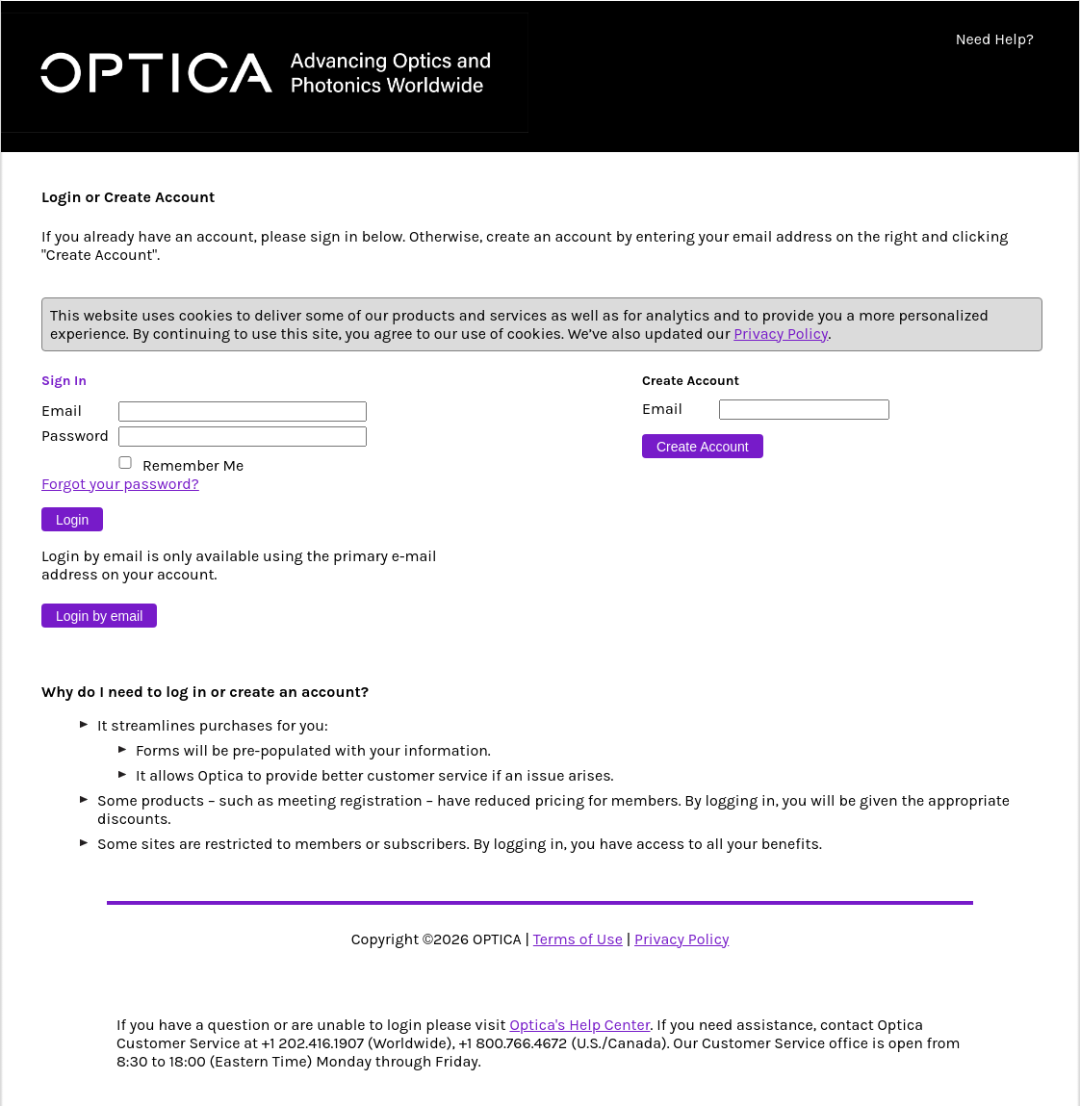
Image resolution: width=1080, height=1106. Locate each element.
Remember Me (193, 465)
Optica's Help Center (579, 1025)
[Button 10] (99, 616)
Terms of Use (578, 939)
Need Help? (995, 39)
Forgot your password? (120, 484)
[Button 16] (702, 446)
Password (75, 435)
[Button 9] (72, 519)
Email (61, 410)
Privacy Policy (780, 333)
